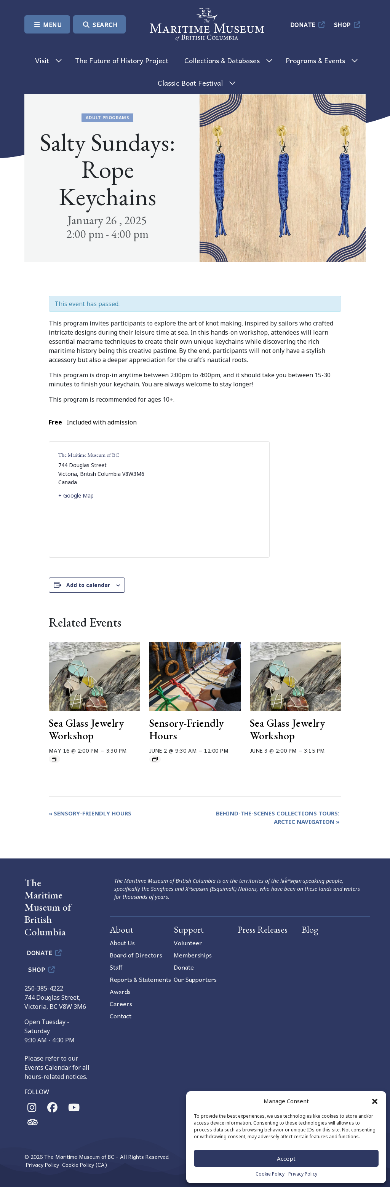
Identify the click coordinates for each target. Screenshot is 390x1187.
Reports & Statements (140, 979)
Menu (47, 24)
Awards (120, 991)
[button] (375, 1101)
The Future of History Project (121, 60)
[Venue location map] (209, 499)
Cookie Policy (270, 1174)
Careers (121, 1003)
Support (189, 929)
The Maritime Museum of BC (88, 455)
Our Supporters (195, 979)
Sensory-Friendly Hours (186, 729)
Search (99, 24)
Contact (120, 1016)
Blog (310, 929)
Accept (286, 1158)
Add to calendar (88, 585)
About (121, 929)
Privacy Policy (302, 1174)
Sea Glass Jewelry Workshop (86, 729)
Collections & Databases (222, 60)
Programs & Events (315, 60)
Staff (116, 967)
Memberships (193, 955)
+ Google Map (76, 495)
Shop (348, 24)
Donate (308, 24)
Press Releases (263, 929)
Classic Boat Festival (190, 82)
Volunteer (188, 943)
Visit (42, 60)
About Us (122, 943)
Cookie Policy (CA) (84, 1165)
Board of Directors (136, 955)
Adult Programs (107, 117)
